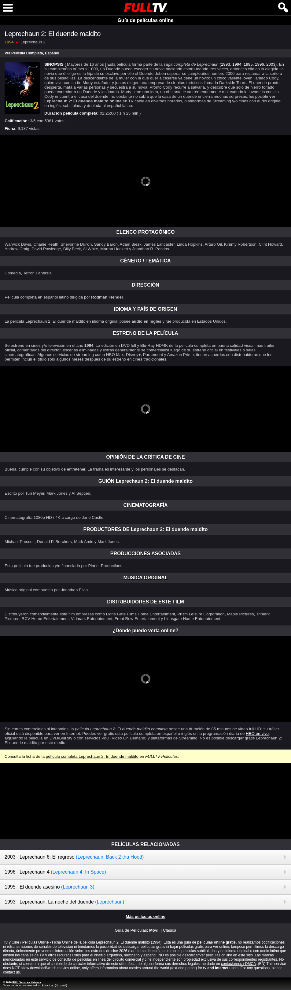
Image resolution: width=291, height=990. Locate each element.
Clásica (169, 930)
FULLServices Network (26, 982)
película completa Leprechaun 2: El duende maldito (92, 756)
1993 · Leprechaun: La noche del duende (64, 901)
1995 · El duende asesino (49, 886)
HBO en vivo (257, 733)
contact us (11, 972)
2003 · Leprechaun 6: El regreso (74, 857)
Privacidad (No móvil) (54, 985)
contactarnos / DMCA (238, 964)
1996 (259, 64)
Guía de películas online (145, 20)
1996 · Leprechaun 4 (55, 872)
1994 (236, 64)
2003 (270, 64)
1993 (225, 64)
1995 (248, 64)
